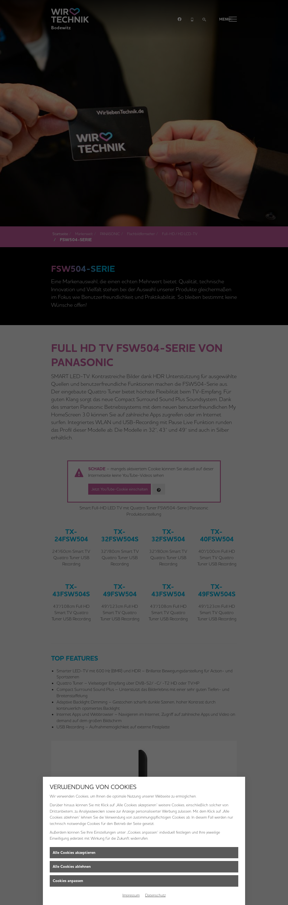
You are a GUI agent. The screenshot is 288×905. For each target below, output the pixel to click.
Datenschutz (155, 895)
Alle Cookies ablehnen (72, 866)
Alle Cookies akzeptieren (74, 852)
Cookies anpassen (68, 880)
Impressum (131, 895)
